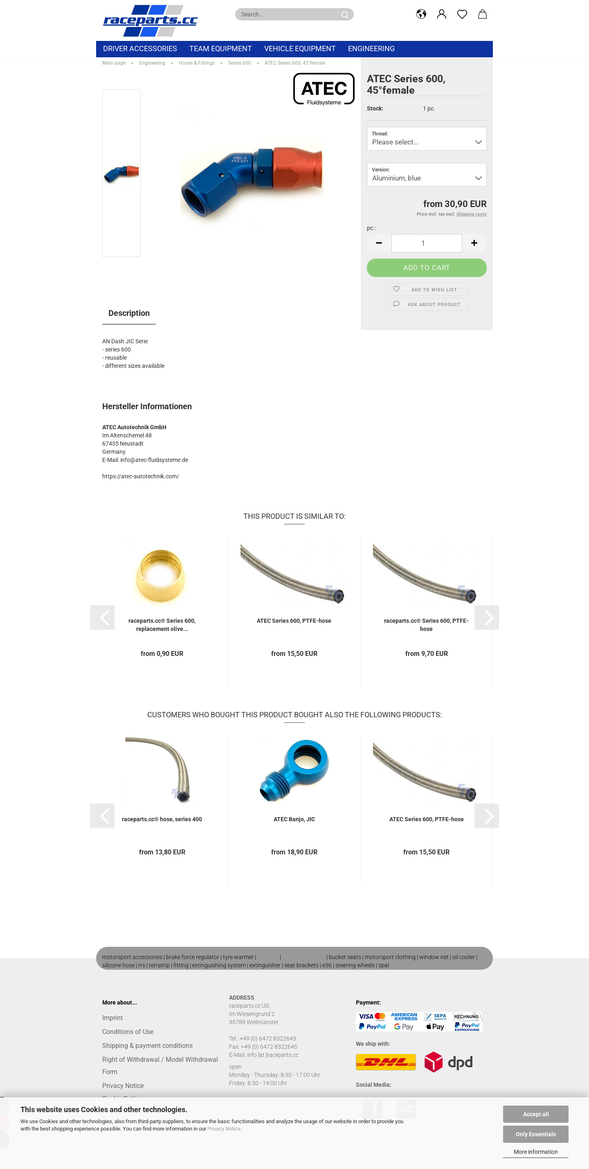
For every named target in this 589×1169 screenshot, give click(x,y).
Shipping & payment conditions (147, 1046)
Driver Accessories (140, 48)
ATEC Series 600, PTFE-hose (294, 620)
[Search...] (345, 14)
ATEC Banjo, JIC (294, 819)
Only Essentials (536, 1134)
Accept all (536, 1114)
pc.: (371, 228)
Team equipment (220, 48)
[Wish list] (462, 14)
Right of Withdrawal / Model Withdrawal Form (160, 1066)
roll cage (268, 957)
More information (536, 1152)
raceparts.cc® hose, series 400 (162, 819)
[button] (421, 14)
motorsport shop (303, 957)
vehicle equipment (300, 48)
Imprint (112, 1018)
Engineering (371, 48)
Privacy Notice (224, 1129)
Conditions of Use (127, 1032)
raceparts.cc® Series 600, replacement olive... (162, 624)
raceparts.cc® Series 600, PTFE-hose (426, 624)
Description (129, 313)
